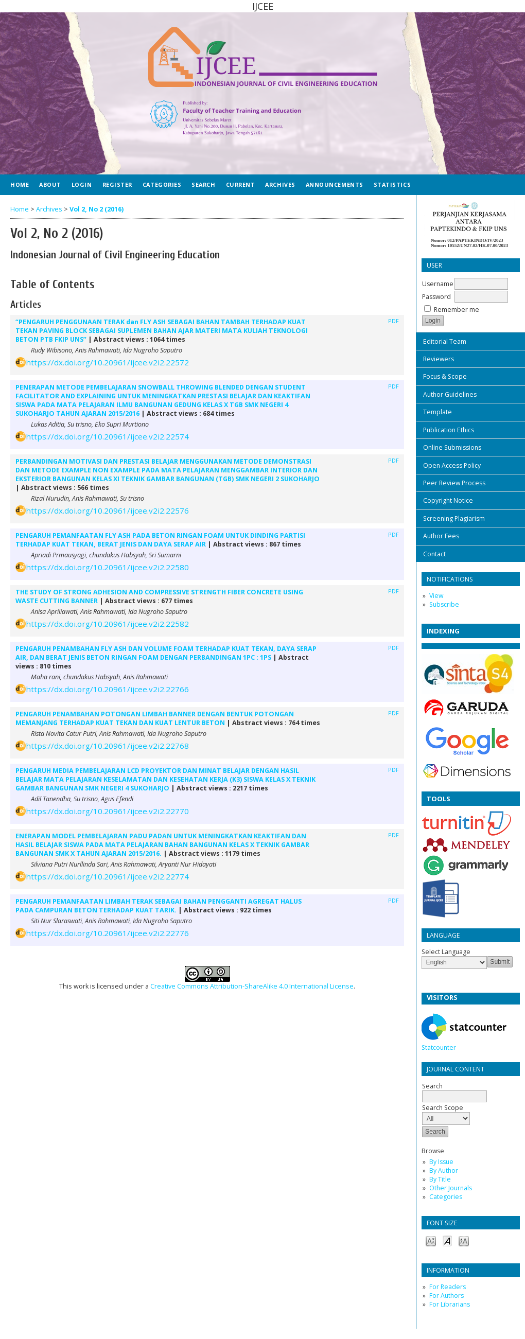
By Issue (441, 1161)
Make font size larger (464, 1240)
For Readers (447, 1286)
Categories (445, 1196)
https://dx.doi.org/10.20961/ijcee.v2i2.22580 (107, 567)
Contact (434, 554)
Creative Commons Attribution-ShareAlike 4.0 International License (252, 986)
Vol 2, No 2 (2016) (96, 209)
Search (454, 1091)
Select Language (446, 951)
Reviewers (438, 359)
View (436, 595)
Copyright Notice (448, 500)
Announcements (334, 184)
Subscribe (444, 604)
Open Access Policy (452, 465)
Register (117, 184)
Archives (280, 184)
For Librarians (449, 1304)
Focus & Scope (445, 376)
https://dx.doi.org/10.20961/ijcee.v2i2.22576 (107, 510)
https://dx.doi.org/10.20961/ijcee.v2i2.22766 (107, 689)
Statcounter (439, 1047)
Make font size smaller (431, 1240)
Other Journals (450, 1188)
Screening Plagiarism (454, 518)
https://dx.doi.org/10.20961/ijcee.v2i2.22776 (107, 933)
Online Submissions (452, 447)
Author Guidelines (450, 394)
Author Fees (441, 536)
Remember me (456, 309)
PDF (393, 321)
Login (82, 184)
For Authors (446, 1295)
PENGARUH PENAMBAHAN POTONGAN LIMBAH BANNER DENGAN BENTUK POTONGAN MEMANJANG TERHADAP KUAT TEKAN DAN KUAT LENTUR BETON (154, 718)
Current (240, 184)
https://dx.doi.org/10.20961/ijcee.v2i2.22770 (107, 811)
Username (437, 283)
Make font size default (447, 1240)
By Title (440, 1179)
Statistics (392, 184)
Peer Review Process (454, 483)
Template (437, 412)
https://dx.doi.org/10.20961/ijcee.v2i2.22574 (107, 436)
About (50, 184)
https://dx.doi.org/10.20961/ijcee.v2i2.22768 (107, 746)
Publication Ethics (448, 430)
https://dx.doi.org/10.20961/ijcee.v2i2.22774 (107, 876)
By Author (443, 1170)
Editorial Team (444, 341)
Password (436, 296)
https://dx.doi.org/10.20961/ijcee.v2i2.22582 (107, 624)
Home (19, 184)
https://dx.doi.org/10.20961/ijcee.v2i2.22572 (107, 362)
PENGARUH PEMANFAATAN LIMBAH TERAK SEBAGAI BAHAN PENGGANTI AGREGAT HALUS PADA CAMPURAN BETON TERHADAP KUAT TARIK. (158, 905)
